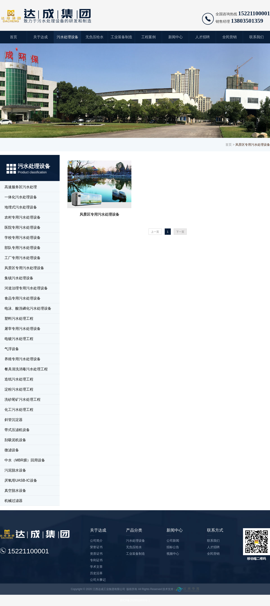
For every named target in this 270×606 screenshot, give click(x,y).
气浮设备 (11, 349)
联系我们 (256, 37)
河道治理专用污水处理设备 (26, 288)
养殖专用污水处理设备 (22, 359)
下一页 (180, 231)
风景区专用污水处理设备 (24, 268)
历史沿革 (96, 573)
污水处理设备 (67, 37)
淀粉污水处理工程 (18, 389)
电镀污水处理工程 (18, 339)
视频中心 (172, 553)
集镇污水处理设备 (18, 278)
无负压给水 (95, 37)
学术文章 (96, 566)
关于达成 (40, 37)
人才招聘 (202, 37)
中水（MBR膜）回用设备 (24, 460)
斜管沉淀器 (13, 420)
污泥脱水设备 (15, 470)
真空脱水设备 (15, 490)
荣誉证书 (96, 547)
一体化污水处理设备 (20, 197)
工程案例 (148, 37)
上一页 (155, 231)
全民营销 (229, 37)
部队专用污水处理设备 (22, 248)
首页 (13, 37)
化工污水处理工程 (18, 409)
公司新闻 (172, 540)
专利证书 (96, 560)
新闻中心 (175, 37)
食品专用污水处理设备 (22, 298)
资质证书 (96, 553)
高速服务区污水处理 (20, 187)
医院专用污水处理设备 (22, 227)
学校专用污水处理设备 (22, 237)
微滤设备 (11, 450)
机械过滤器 (13, 501)
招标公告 (172, 547)
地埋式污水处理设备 (20, 207)
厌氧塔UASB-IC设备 (20, 480)
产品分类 (134, 530)
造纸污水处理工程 (18, 379)
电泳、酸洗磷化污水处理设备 (27, 308)
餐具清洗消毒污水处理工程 (26, 369)
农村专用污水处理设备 (22, 217)
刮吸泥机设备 (15, 440)
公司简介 (96, 540)
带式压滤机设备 (17, 430)
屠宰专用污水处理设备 (22, 329)
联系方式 (215, 530)
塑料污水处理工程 (18, 318)
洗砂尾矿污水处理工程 (22, 399)
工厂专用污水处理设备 (22, 258)
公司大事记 (98, 579)
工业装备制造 (121, 37)
